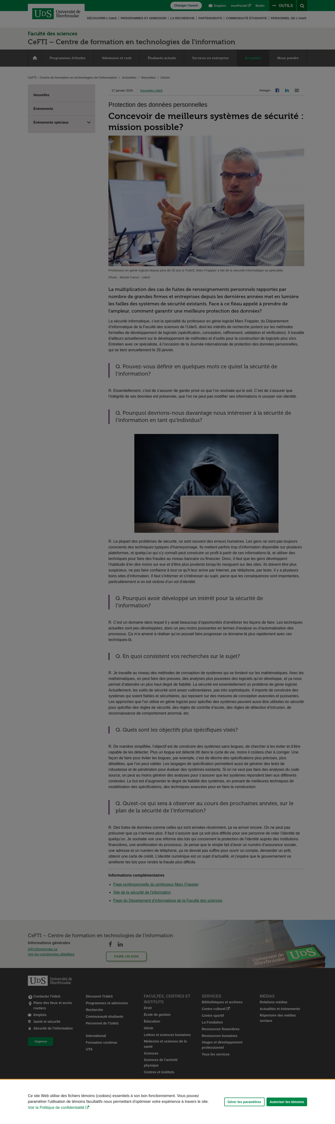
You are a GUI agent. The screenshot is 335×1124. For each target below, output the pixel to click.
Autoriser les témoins (287, 1102)
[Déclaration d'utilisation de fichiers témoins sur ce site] (167, 1102)
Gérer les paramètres (244, 1102)
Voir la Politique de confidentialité (56, 1107)
